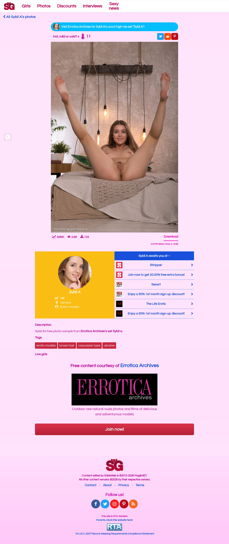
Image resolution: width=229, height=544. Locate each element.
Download (171, 236)
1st (59, 298)
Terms (140, 485)
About (107, 485)
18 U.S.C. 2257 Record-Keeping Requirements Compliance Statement (114, 533)
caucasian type (89, 345)
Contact (90, 485)
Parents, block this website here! (114, 520)
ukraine (109, 345)
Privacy (123, 485)
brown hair (66, 345)
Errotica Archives (139, 365)
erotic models (46, 345)
